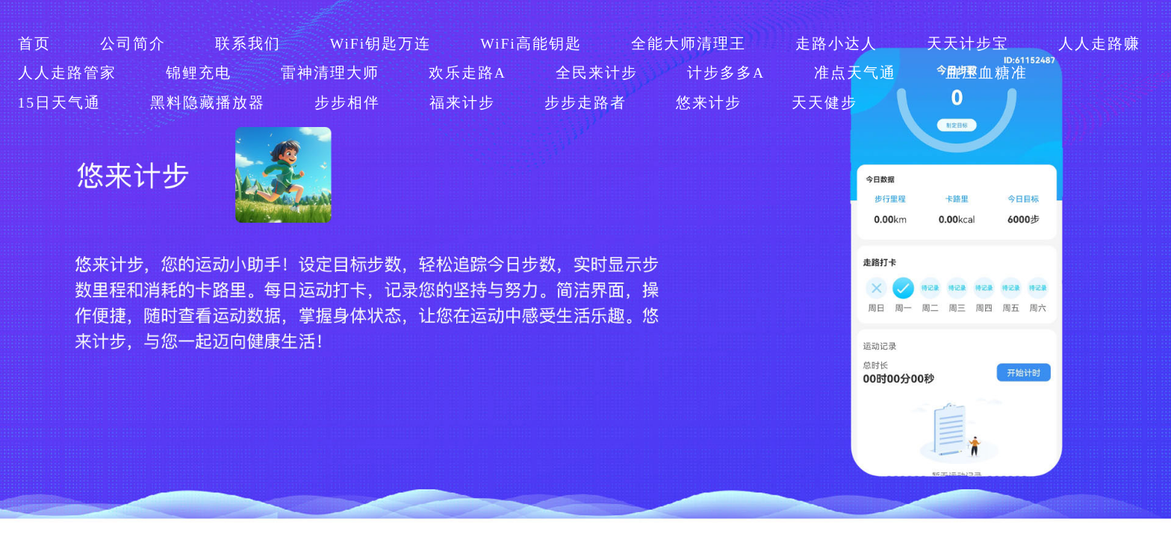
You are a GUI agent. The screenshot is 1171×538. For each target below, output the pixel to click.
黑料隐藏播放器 (207, 103)
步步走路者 (585, 103)
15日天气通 (60, 103)
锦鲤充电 (199, 73)
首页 (34, 44)
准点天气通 (855, 73)
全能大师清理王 (688, 44)
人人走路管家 (67, 73)
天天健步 (824, 103)
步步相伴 (347, 103)
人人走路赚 (1099, 44)
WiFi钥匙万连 (381, 44)
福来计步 (462, 103)
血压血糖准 (986, 73)
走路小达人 (836, 44)
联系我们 (248, 44)
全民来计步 (597, 73)
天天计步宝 (968, 44)
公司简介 (133, 44)
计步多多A (726, 73)
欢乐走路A (467, 73)
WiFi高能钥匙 (531, 44)
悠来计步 (709, 103)
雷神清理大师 (330, 73)
